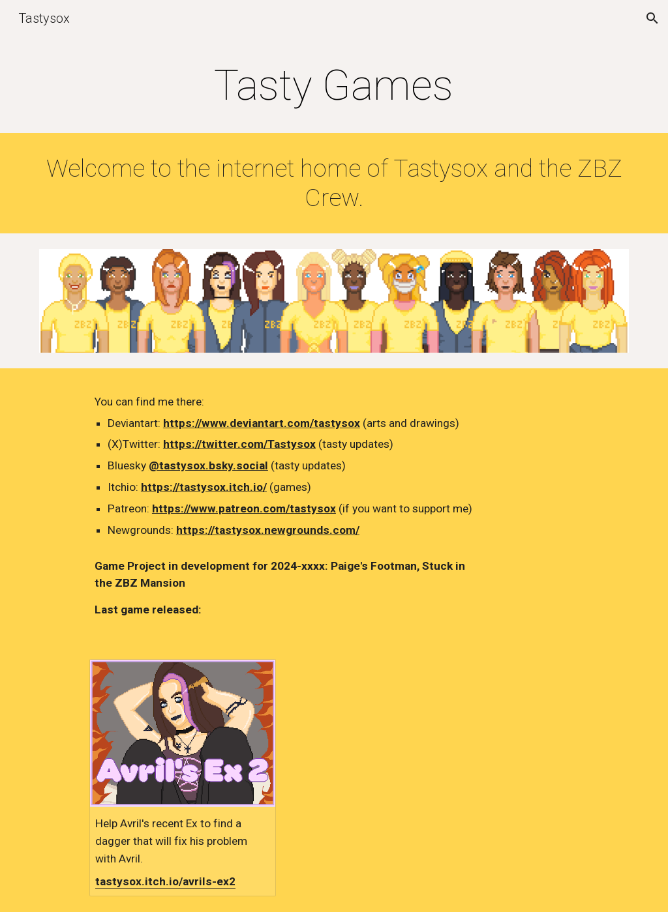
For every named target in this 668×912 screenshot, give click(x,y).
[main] (334, 86)
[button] (652, 18)
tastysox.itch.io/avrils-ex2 (165, 881)
